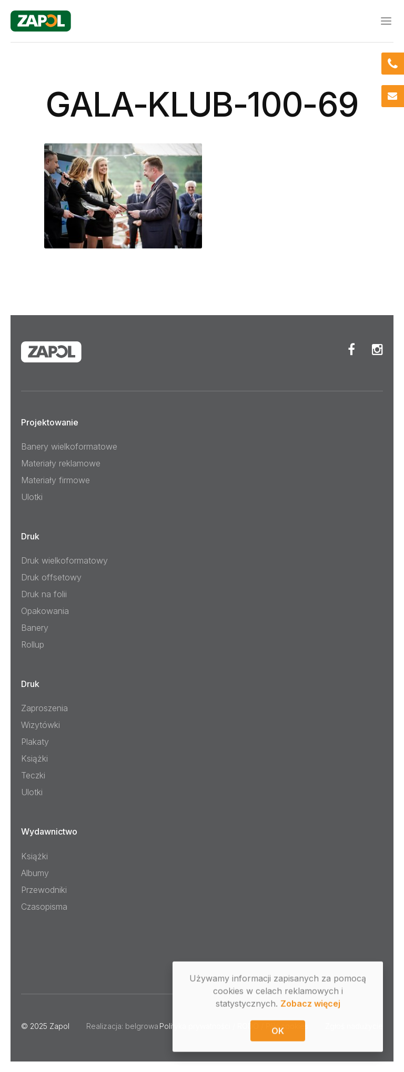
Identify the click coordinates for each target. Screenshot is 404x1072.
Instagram (377, 349)
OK (277, 1031)
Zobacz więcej (310, 1004)
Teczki (33, 775)
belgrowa (141, 1026)
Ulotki (32, 497)
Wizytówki (40, 725)
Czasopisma (44, 906)
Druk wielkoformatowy (64, 560)
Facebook (351, 349)
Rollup (32, 644)
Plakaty (35, 741)
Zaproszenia (44, 708)
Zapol (59, 1026)
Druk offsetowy (51, 577)
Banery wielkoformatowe (69, 446)
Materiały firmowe (55, 480)
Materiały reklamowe (60, 463)
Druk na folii (44, 594)
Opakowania (45, 611)
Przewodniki (44, 889)
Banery (34, 627)
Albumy (35, 873)
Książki (34, 758)
